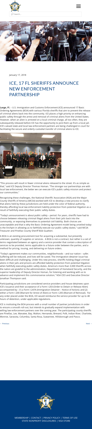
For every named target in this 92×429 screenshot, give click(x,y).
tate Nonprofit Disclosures (39, 420)
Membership (22, 417)
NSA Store (64, 420)
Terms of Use (70, 417)
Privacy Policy (51, 417)
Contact (36, 417)
